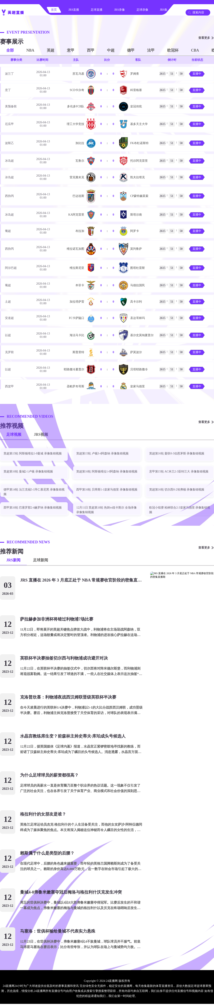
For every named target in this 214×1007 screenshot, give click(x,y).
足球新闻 (40, 560)
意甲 (70, 50)
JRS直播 (74, 9)
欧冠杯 (172, 50)
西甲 (90, 50)
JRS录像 (119, 9)
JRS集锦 (165, 9)
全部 (10, 50)
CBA (195, 50)
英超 (50, 50)
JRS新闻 (13, 560)
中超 (111, 50)
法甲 (151, 50)
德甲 (131, 50)
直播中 (196, 73)
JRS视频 (41, 434)
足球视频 (13, 434)
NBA (30, 50)
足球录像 (142, 9)
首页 (54, 9)
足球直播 (96, 9)
